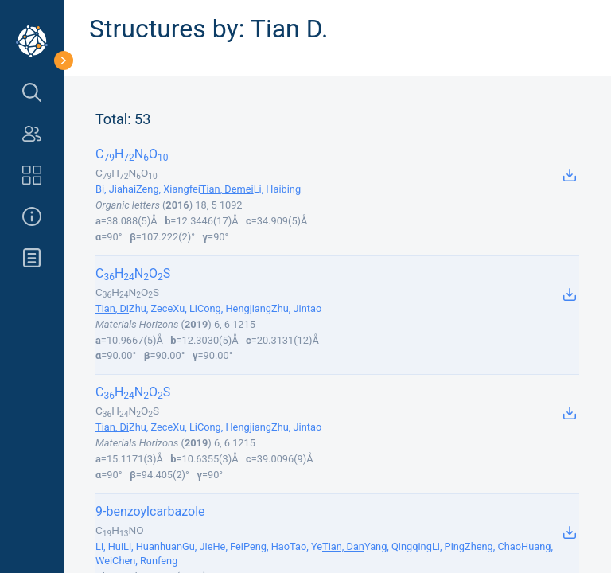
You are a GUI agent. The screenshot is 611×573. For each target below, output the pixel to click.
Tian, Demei (227, 189)
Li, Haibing (277, 189)
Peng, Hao (266, 546)
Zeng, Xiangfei (168, 189)
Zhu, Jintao (296, 308)
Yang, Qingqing (398, 546)
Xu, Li (185, 308)
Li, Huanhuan (152, 546)
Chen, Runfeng (144, 561)
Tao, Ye (306, 546)
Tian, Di (112, 308)
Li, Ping (448, 546)
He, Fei (227, 546)
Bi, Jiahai (115, 189)
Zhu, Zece (151, 308)
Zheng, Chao (493, 546)
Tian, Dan (343, 546)
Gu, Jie (197, 546)
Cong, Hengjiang (234, 308)
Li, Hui (109, 546)
